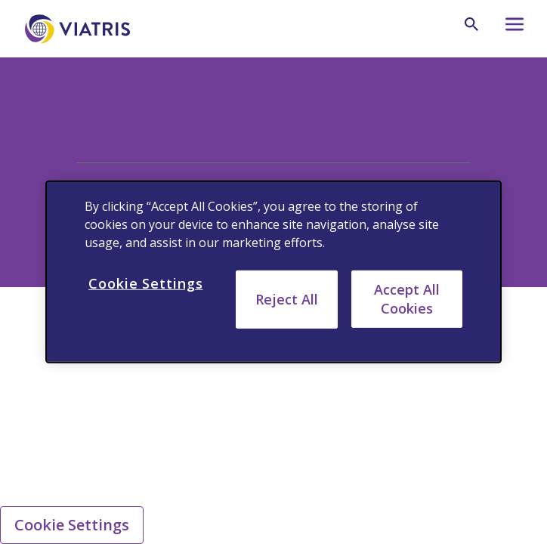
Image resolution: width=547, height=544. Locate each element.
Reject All (286, 299)
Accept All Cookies (407, 298)
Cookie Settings (71, 525)
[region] (273, 272)
